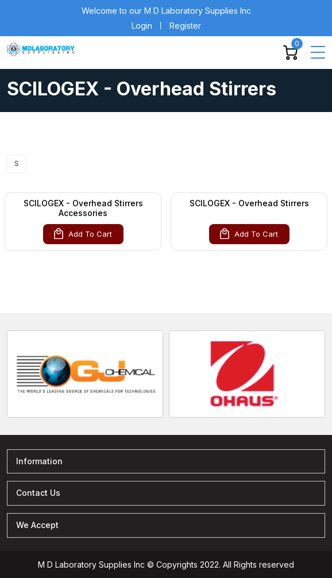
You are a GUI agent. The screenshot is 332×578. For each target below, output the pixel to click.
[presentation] (7, 352)
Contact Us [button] (38, 493)
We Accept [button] (37, 525)
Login (142, 25)
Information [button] (39, 461)
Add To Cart (83, 233)
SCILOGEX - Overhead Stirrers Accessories (83, 208)
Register (185, 25)
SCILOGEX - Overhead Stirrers (249, 203)
